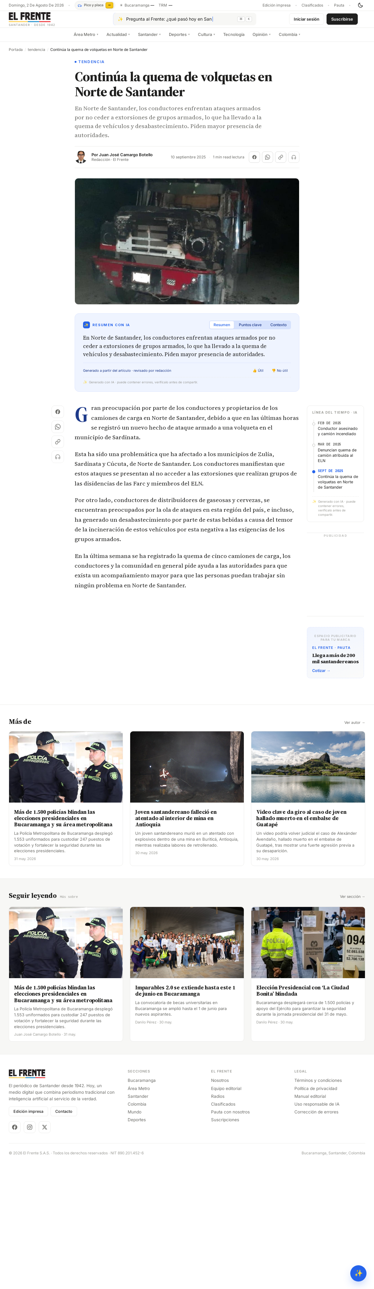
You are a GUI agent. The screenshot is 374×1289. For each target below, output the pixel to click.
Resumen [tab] (222, 329)
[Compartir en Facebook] (254, 162)
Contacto (63, 1115)
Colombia (289, 39)
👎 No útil (280, 375)
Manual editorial (310, 1100)
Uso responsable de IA (316, 1108)
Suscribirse (342, 21)
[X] (45, 1131)
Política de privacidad (315, 1092)
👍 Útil (258, 375)
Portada (16, 54)
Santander (149, 39)
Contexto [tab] (278, 329)
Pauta (339, 5)
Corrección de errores (316, 1116)
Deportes (179, 39)
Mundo (134, 1116)
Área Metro (86, 39)
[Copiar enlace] (280, 162)
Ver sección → (352, 901)
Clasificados (312, 5)
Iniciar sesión (306, 21)
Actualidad (118, 39)
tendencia (36, 54)
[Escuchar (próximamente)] (293, 162)
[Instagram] (30, 1131)
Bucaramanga (142, 1084)
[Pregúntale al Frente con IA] (185, 21)
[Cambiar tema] (360, 5)
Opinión (262, 39)
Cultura (206, 39)
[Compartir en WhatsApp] (267, 162)
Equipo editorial (226, 1092)
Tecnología (233, 39)
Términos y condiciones (318, 1084)
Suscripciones (225, 1124)
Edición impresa (277, 5)
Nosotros (220, 1084)
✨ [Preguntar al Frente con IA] (358, 1273)
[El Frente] (45, 21)
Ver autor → (354, 727)
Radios (217, 1100)
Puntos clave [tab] (250, 329)
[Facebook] (15, 1131)
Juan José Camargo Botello (126, 159)
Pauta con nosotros (230, 1116)
